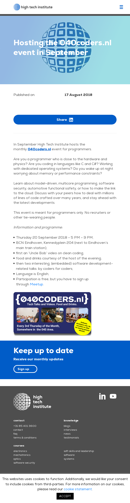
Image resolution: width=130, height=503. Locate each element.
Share (65, 119)
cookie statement (78, 489)
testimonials (71, 437)
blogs (67, 426)
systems (69, 459)
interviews (70, 430)
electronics (20, 451)
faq (15, 433)
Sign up (23, 369)
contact (18, 430)
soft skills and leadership (79, 451)
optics (17, 459)
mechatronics (21, 455)
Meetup (36, 284)
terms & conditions (24, 437)
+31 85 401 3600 (24, 426)
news (67, 433)
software (69, 455)
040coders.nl (39, 149)
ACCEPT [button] (65, 496)
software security (24, 462)
